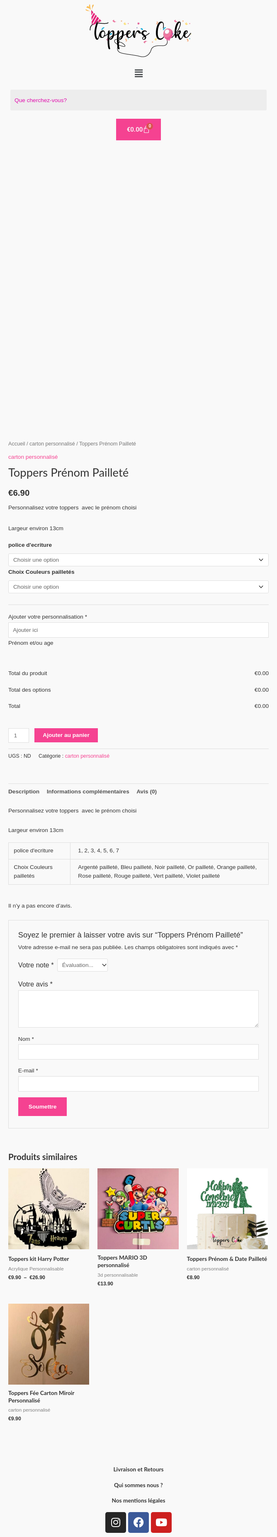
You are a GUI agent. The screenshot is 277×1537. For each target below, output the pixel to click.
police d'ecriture (30, 545)
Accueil (16, 444)
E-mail (28, 1070)
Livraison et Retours (138, 1469)
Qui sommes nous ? (138, 1484)
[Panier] (138, 129)
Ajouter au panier (66, 735)
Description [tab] (23, 791)
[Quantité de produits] (18, 735)
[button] (138, 73)
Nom (26, 1039)
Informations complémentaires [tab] (88, 791)
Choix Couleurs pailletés (41, 572)
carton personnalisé (52, 444)
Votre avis (35, 984)
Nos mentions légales (138, 1500)
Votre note (36, 965)
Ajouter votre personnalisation (47, 617)
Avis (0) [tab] (146, 791)
